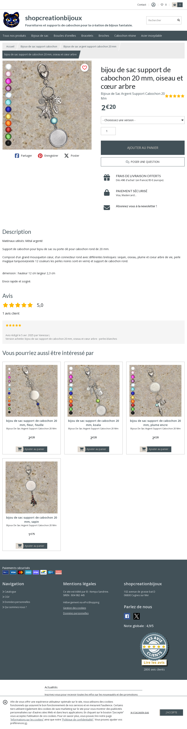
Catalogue (9, 591)
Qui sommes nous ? (14, 607)
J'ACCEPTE (171, 712)
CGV (5, 597)
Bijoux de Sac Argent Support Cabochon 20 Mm (133, 96)
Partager (23, 155)
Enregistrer (48, 155)
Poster (71, 155)
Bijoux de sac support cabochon (39, 46)
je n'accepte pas (140, 712)
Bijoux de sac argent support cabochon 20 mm (90, 46)
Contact (141, 4)
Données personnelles (16, 602)
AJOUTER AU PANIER (142, 148)
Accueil (10, 46)
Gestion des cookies (74, 608)
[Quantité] (108, 131)
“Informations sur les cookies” (27, 719)
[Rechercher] (178, 20)
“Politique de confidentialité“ (78, 719)
